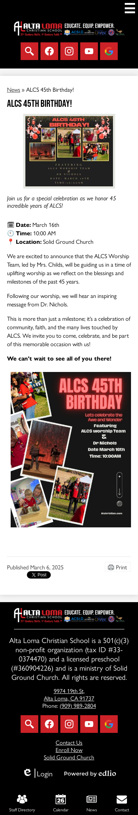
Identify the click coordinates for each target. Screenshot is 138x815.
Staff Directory (22, 803)
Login (37, 773)
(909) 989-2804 (78, 705)
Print (121, 567)
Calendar (60, 803)
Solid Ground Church (69, 757)
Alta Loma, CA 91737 (69, 694)
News (91, 803)
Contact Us (69, 742)
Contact (122, 803)
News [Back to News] (13, 89)
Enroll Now (69, 749)
